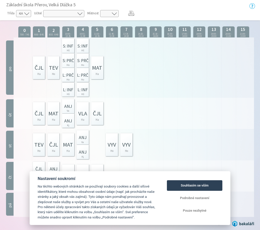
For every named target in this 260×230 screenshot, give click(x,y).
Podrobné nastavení (194, 198)
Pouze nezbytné (195, 210)
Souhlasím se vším (195, 185)
